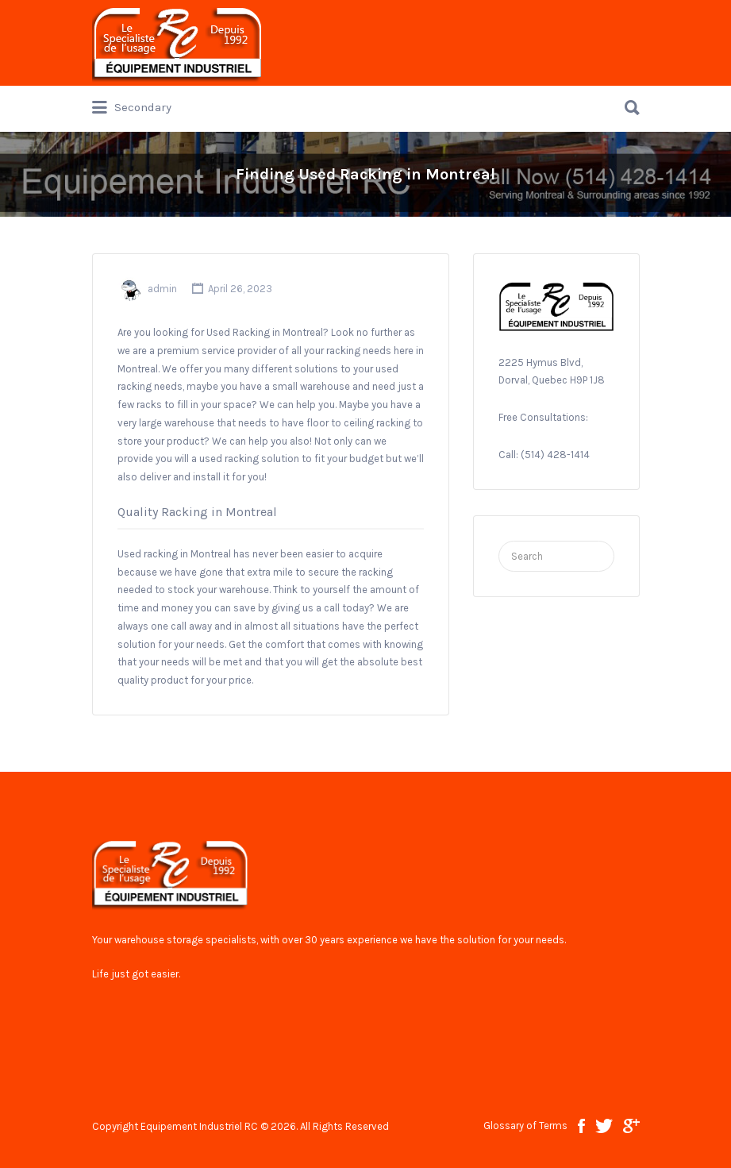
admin (162, 289)
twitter (604, 1125)
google (631, 1125)
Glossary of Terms (525, 1125)
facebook (581, 1125)
